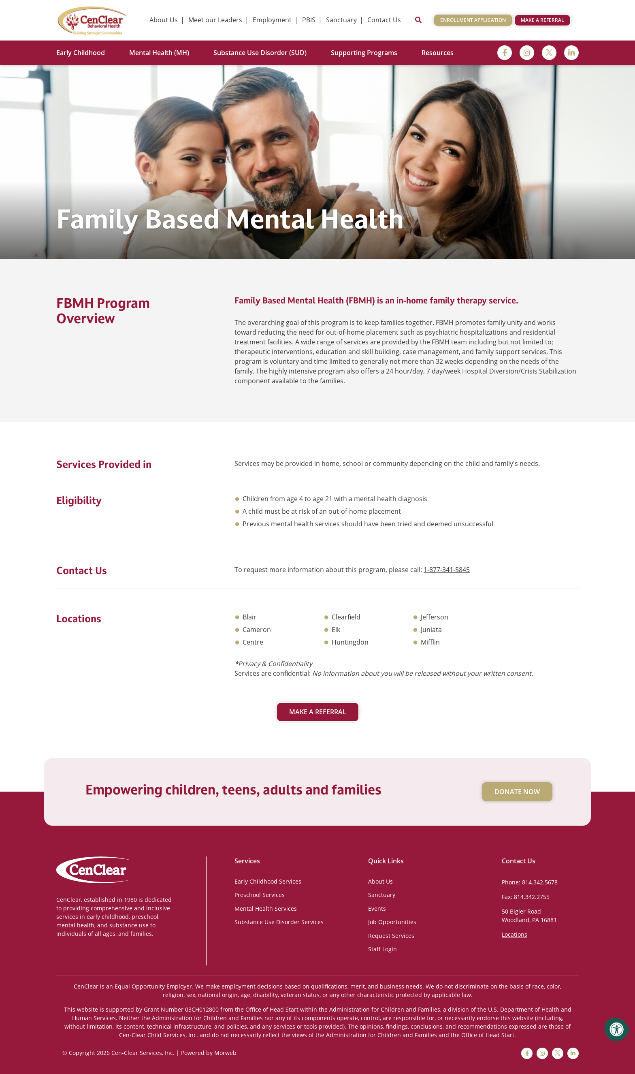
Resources (438, 52)
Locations (514, 934)
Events (377, 908)
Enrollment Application (473, 20)
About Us (380, 881)
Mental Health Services (265, 908)
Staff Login (382, 949)
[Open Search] (418, 20)
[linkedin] (571, 52)
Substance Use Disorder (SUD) (260, 52)
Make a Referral (542, 20)
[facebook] (504, 52)
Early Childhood (80, 52)
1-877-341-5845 (447, 569)
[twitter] (549, 52)
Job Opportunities (392, 922)
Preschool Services (259, 895)
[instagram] (527, 52)
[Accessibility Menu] (617, 1029)
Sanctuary (381, 895)
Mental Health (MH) (159, 52)
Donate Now (517, 791)
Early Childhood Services (267, 881)
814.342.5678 (540, 882)
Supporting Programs (364, 52)
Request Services (391, 935)
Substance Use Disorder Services (279, 922)
